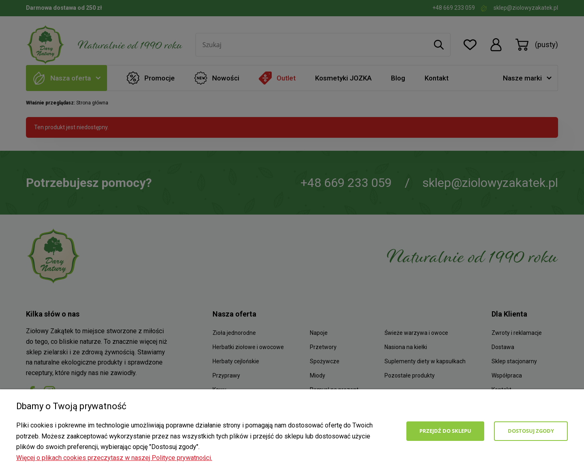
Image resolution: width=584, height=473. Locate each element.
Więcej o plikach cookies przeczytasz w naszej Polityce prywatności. (114, 458)
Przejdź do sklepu (445, 430)
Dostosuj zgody (531, 430)
